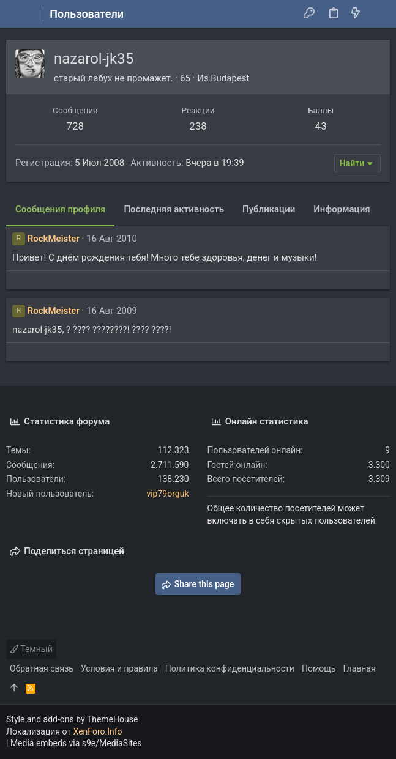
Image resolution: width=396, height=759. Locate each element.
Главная (359, 668)
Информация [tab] (341, 209)
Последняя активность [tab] (174, 209)
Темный (31, 649)
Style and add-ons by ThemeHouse (72, 719)
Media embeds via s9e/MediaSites (76, 743)
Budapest (230, 78)
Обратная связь (41, 668)
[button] (18, 14)
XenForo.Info (97, 731)
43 (321, 126)
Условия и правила (119, 668)
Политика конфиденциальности (229, 668)
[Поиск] (378, 14)
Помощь (319, 668)
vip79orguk (167, 493)
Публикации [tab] (268, 209)
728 (75, 126)
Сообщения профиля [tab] (60, 209)
